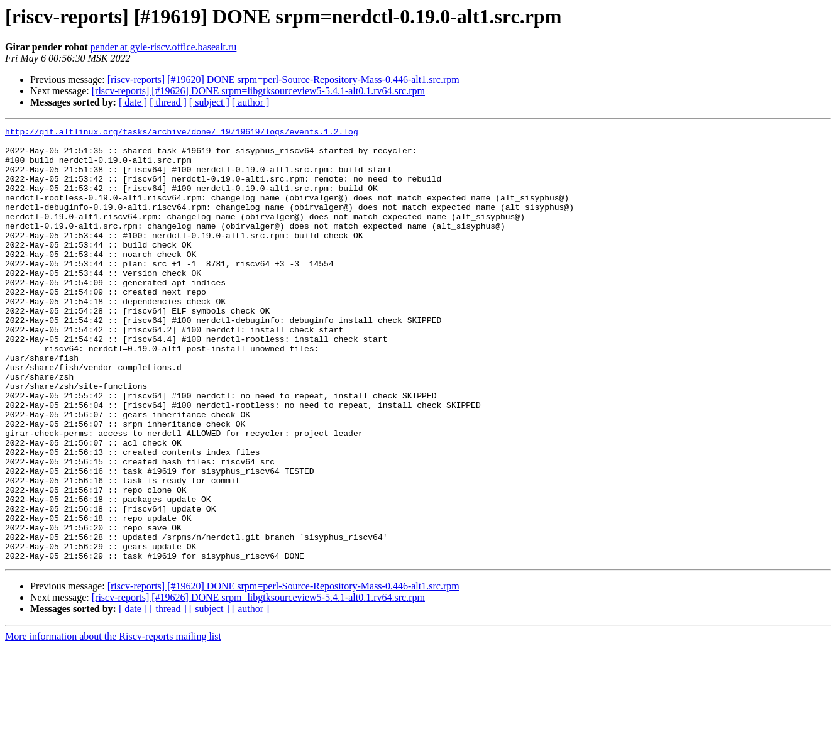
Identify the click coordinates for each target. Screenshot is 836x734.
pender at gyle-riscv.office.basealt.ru (164, 46)
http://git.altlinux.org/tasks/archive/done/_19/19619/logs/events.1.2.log (181, 133)
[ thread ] (168, 102)
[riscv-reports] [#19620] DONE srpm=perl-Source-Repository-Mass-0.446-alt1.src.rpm (283, 79)
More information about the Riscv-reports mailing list (113, 723)
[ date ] (133, 102)
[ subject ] (209, 102)
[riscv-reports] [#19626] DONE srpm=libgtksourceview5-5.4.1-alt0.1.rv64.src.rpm (258, 90)
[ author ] (251, 102)
